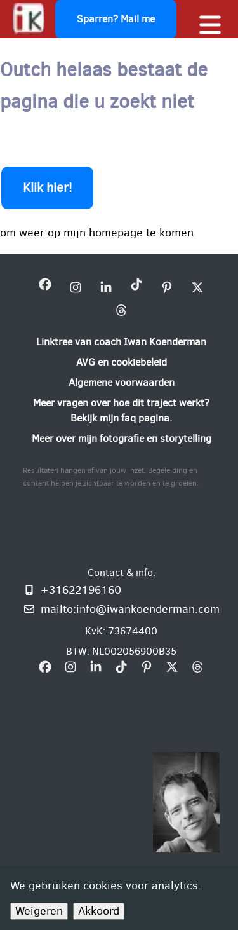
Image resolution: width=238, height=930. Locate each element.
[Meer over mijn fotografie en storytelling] (121, 438)
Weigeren (39, 911)
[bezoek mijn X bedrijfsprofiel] (197, 287)
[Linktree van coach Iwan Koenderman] (121, 342)
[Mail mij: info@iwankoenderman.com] (121, 609)
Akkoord (98, 911)
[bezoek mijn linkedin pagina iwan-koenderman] (106, 287)
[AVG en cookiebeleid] (121, 362)
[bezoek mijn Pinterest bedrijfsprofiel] (167, 287)
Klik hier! (47, 187)
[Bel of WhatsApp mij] (121, 589)
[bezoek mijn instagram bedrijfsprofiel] (75, 287)
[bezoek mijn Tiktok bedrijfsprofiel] (136, 287)
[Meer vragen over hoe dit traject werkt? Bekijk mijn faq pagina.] (121, 410)
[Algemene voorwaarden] (122, 382)
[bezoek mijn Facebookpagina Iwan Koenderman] (45, 287)
